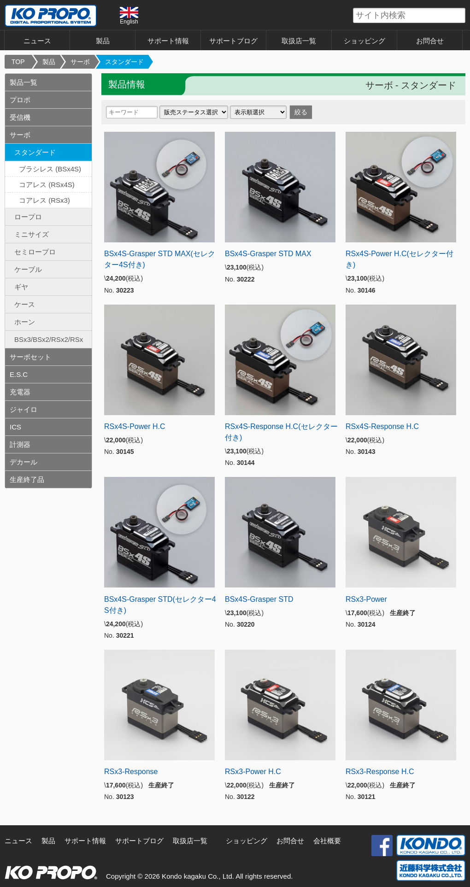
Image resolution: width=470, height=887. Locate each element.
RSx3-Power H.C (253, 771)
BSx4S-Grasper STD (259, 599)
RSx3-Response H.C (380, 771)
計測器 (20, 444)
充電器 (20, 392)
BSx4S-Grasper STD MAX (268, 254)
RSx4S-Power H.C (134, 426)
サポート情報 (168, 41)
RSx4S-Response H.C (382, 426)
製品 (103, 41)
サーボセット (30, 357)
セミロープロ (35, 252)
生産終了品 (27, 479)
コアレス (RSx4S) (47, 184)
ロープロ (28, 217)
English (129, 15)
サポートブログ (233, 41)
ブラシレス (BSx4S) (50, 169)
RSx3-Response (131, 771)
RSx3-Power (366, 599)
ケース (24, 304)
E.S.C (19, 374)
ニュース (37, 41)
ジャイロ (23, 409)
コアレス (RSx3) (44, 200)
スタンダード (124, 61)
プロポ (20, 100)
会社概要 (327, 841)
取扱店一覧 (299, 41)
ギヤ (21, 287)
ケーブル (28, 269)
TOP (18, 61)
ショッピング (364, 41)
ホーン (24, 322)
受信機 (20, 117)
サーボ (80, 61)
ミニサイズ (31, 234)
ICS (15, 427)
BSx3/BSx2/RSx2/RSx (48, 339)
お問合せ (430, 41)
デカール (23, 462)
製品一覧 (23, 82)
